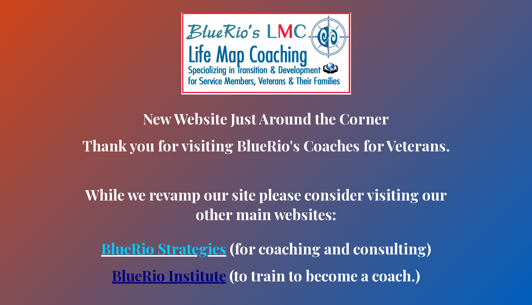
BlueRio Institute (169, 275)
